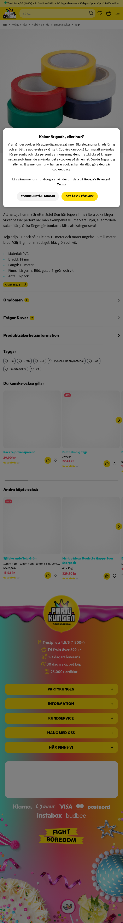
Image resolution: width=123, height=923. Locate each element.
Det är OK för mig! (80, 196)
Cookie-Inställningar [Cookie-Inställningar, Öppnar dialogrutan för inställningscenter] (37, 196)
